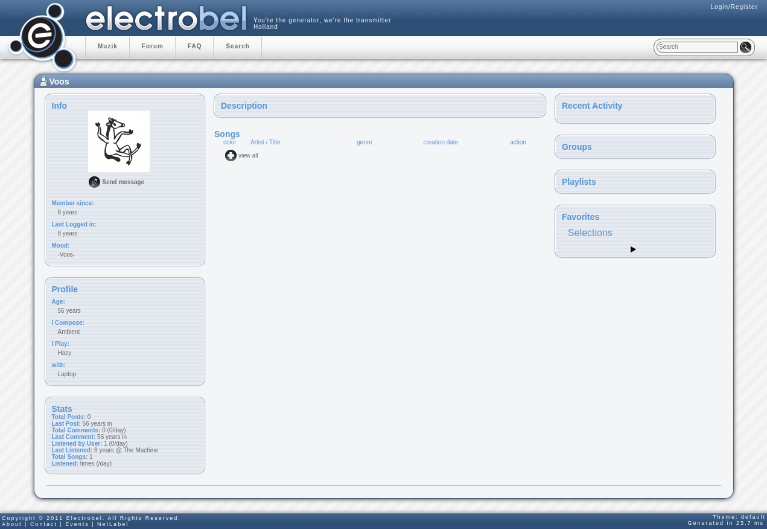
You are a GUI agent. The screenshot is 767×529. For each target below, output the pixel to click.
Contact (43, 524)
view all (248, 155)
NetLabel (113, 524)
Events (77, 524)
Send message (123, 182)
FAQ (195, 46)
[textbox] (697, 47)
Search (237, 46)
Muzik (108, 46)
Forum (153, 46)
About (12, 524)
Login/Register (734, 7)
